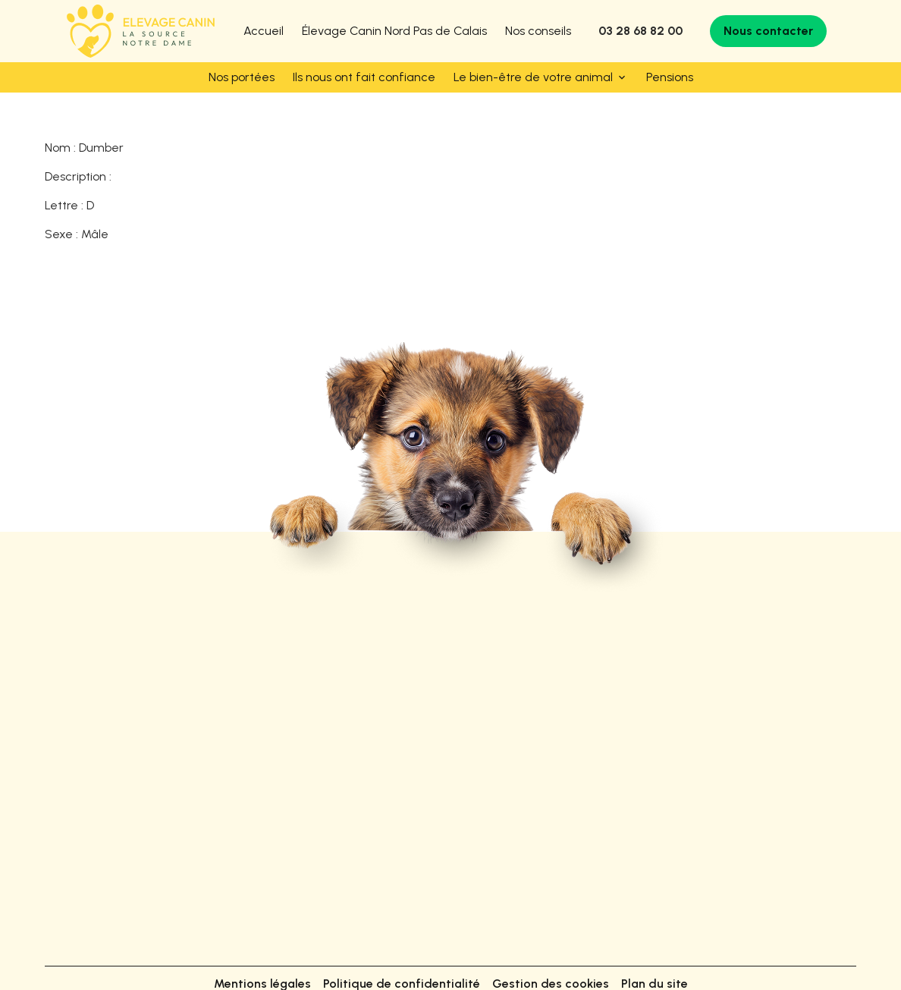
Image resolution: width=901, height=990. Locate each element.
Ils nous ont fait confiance (364, 77)
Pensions (669, 77)
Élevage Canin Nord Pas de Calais (394, 31)
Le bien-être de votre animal (533, 77)
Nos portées (242, 77)
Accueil (263, 31)
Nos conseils (538, 31)
